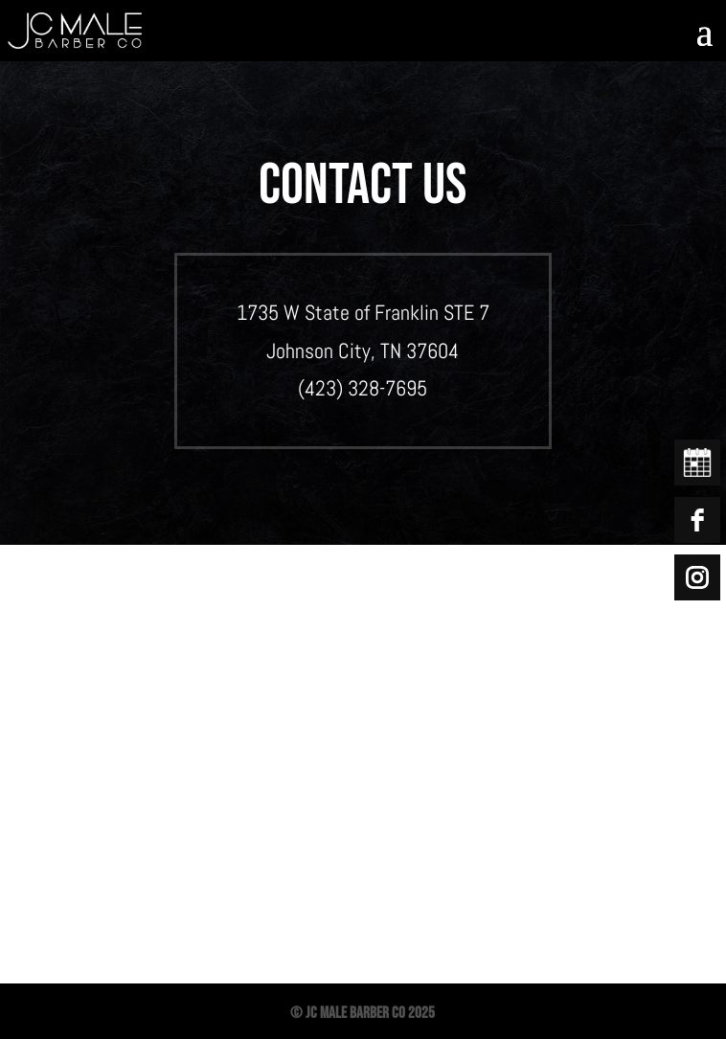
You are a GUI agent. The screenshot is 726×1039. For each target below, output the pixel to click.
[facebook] (697, 520)
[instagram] (697, 577)
